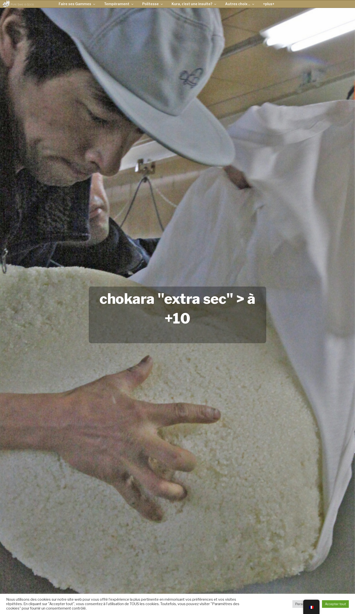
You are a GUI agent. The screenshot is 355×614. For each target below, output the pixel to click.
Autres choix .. (240, 4)
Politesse (152, 4)
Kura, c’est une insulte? (194, 4)
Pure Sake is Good (22, 4)
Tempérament (119, 4)
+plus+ (268, 4)
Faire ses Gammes (77, 4)
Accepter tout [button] (335, 604)
